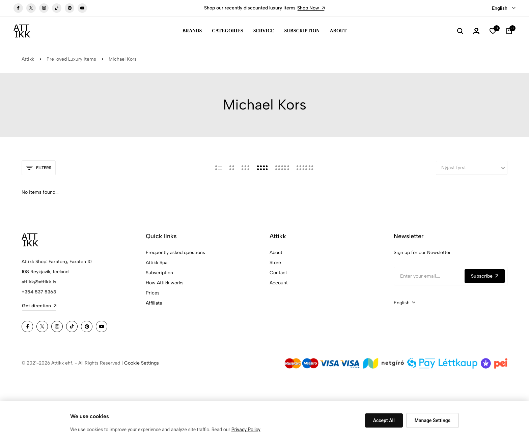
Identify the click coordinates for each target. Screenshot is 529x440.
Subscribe (484, 276)
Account (279, 283)
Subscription (301, 30)
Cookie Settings (141, 363)
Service (263, 30)
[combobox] (504, 8)
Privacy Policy (245, 429)
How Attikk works (165, 283)
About (338, 30)
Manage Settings (432, 420)
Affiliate (154, 303)
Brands (192, 30)
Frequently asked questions (175, 252)
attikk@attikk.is (39, 282)
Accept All (384, 420)
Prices (153, 293)
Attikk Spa (156, 262)
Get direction (39, 306)
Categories (227, 30)
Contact (278, 273)
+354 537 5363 (39, 292)
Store (275, 262)
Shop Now (311, 8)
